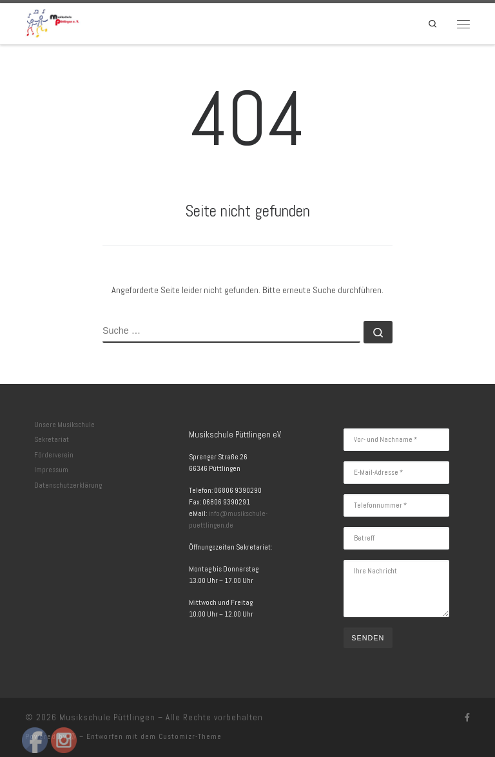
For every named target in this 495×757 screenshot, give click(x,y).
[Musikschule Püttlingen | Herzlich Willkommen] (53, 22)
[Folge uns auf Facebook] (467, 717)
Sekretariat (51, 439)
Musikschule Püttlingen (107, 717)
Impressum (51, 469)
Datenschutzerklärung (68, 485)
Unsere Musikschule (64, 424)
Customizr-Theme (190, 736)
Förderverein (53, 454)
